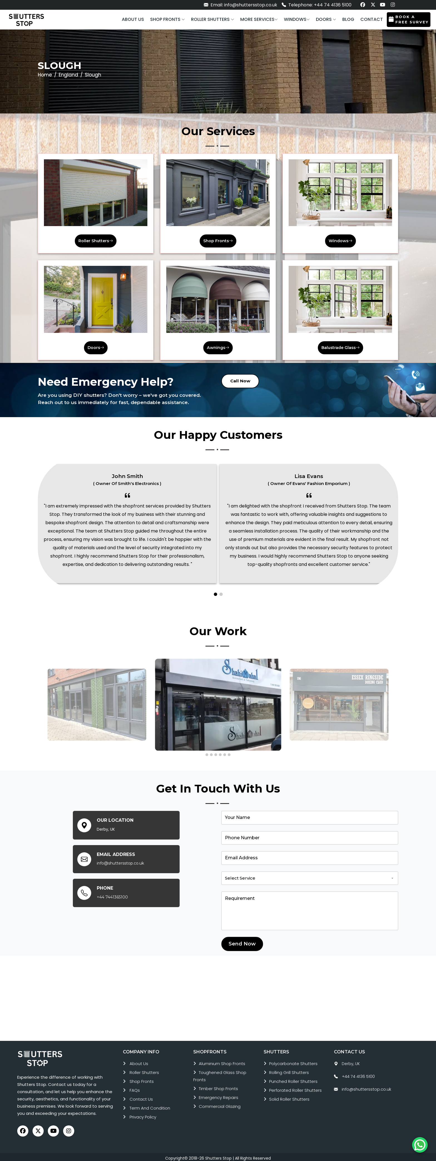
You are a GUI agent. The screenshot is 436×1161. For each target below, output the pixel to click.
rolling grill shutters (289, 1070)
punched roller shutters (293, 1079)
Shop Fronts (142, 1079)
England (68, 74)
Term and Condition (150, 1106)
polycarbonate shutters (293, 1062)
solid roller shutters (289, 1097)
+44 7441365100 (112, 894)
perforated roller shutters (295, 1088)
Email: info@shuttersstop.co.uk (240, 5)
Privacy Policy (143, 1115)
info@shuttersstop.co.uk (120, 861)
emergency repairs (218, 1095)
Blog (348, 19)
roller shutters (144, 1070)
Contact (371, 19)
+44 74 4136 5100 (358, 1074)
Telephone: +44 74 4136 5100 (316, 5)
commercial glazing (220, 1104)
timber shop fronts (218, 1087)
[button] (167, 19)
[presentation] (40, 701)
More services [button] (259, 19)
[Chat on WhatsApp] (420, 1145)
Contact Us (141, 1097)
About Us (139, 1062)
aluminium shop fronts (222, 1062)
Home (45, 74)
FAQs (135, 1088)
